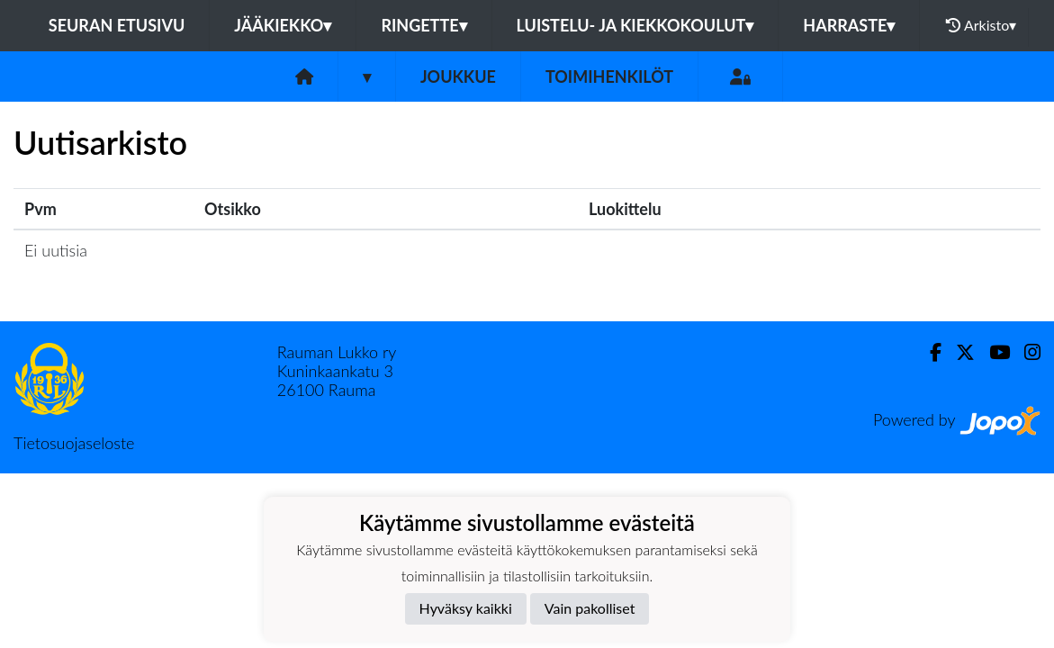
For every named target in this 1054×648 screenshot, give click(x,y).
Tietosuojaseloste (74, 443)
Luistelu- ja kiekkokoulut (635, 25)
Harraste (849, 25)
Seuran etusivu (117, 25)
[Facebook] (928, 352)
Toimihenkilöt (609, 76)
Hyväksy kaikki (465, 607)
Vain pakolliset (590, 607)
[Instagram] (1025, 352)
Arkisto (981, 25)
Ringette (423, 25)
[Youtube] (992, 352)
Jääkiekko (282, 25)
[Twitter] (958, 352)
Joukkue (458, 76)
